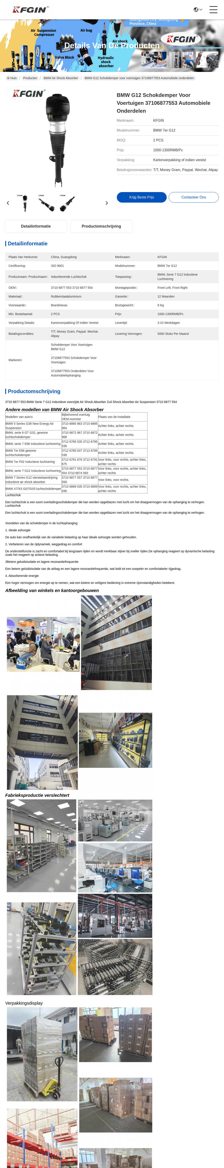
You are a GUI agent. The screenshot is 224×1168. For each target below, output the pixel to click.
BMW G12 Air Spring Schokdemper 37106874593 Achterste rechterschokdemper (56, 835)
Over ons (87, 1068)
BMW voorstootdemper (51, 624)
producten (87, 1077)
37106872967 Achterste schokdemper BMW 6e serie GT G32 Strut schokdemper (167, 1022)
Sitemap (34, 1134)
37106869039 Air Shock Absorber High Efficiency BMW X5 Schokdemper (56, 742)
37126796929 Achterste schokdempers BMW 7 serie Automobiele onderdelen (167, 835)
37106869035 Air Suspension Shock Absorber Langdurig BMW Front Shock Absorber (167, 742)
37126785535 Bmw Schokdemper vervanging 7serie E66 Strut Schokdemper (56, 1022)
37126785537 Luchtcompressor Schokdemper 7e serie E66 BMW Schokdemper (167, 929)
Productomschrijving (101, 226)
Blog (83, 1086)
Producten (30, 78)
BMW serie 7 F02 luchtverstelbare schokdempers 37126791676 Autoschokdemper (56, 929)
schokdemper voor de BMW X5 (106, 624)
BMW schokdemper (158, 624)
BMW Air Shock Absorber (61, 78)
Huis (12, 78)
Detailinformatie (36, 226)
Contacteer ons (91, 1094)
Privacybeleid (14, 1134)
